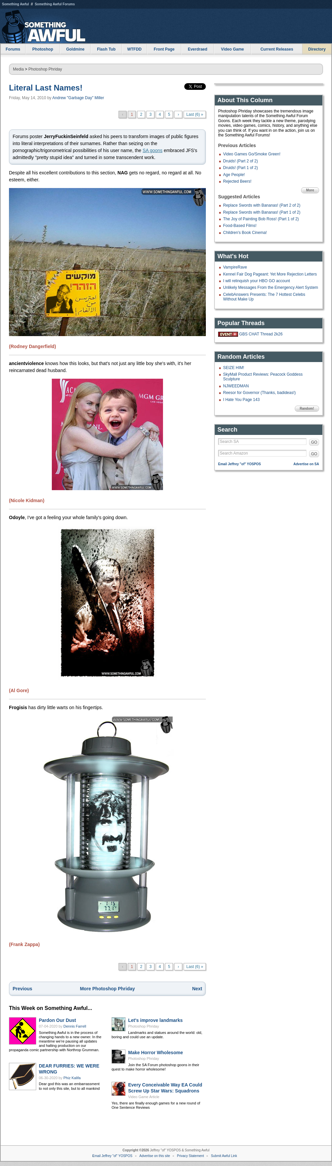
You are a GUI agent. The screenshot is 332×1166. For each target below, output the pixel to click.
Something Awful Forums (55, 4)
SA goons (152, 150)
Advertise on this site (154, 1156)
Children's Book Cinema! (245, 232)
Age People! (234, 174)
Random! (307, 408)
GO (314, 442)
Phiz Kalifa (72, 1078)
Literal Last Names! (45, 87)
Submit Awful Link (224, 1156)
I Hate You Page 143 (241, 399)
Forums (13, 49)
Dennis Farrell (74, 1026)
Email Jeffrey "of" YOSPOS (239, 464)
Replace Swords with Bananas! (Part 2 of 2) (261, 205)
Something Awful (15, 4)
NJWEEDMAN (236, 386)
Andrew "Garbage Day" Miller (78, 98)
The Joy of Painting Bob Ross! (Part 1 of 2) (261, 219)
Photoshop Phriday (45, 69)
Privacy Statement (190, 1156)
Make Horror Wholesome (155, 1052)
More (310, 190)
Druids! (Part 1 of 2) (240, 167)
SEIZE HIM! (233, 367)
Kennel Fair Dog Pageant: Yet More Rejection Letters (270, 274)
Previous (22, 988)
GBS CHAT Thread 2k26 (261, 334)
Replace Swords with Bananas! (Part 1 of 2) (261, 212)
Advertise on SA (306, 464)
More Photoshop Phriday (107, 988)
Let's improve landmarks (155, 1020)
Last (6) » (194, 114)
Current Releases (276, 49)
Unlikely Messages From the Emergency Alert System (270, 287)
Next (197, 988)
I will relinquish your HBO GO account (256, 281)
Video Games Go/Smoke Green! (252, 154)
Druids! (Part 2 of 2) (240, 161)
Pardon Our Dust (57, 1020)
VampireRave (235, 267)
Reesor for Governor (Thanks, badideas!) (259, 392)
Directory (317, 49)
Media (18, 69)
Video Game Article (143, 1097)
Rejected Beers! (237, 181)
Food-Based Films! (240, 225)
